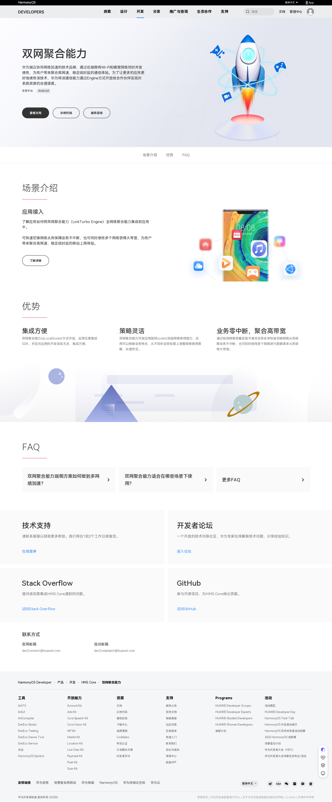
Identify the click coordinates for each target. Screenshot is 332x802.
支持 (224, 11)
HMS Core (88, 682)
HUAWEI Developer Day (280, 712)
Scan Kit (72, 768)
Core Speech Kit (77, 718)
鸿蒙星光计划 (273, 743)
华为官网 (42, 782)
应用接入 (33, 212)
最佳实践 (122, 718)
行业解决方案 (125, 749)
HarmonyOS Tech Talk (279, 718)
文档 (282, 11)
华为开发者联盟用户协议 (225, 797)
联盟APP (171, 762)
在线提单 (29, 551)
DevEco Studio (27, 724)
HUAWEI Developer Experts (233, 712)
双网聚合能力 (111, 682)
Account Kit (74, 705)
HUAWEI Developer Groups (233, 705)
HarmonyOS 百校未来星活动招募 (285, 731)
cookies (290, 797)
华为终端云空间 (134, 782)
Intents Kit (73, 737)
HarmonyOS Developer (35, 682)
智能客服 (171, 718)
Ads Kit (71, 712)
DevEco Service (28, 743)
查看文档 (35, 113)
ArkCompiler (26, 718)
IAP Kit (71, 731)
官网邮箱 (29, 644)
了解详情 (35, 260)
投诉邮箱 (101, 644)
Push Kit (72, 762)
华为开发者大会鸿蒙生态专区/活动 (285, 756)
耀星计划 (220, 731)
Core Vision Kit (76, 724)
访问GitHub (186, 609)
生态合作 (204, 11)
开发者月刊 (123, 756)
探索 (107, 11)
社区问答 (171, 724)
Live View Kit (75, 749)
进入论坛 (184, 551)
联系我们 (171, 743)
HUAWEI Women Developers (234, 724)
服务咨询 (97, 113)
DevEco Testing (28, 731)
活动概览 (270, 705)
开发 (140, 11)
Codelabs (123, 737)
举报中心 (171, 756)
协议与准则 (172, 749)
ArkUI (21, 712)
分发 (156, 11)
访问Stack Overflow (38, 609)
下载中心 (122, 724)
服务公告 (171, 705)
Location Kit (75, 743)
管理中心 (296, 11)
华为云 (155, 782)
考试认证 (122, 743)
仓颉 (20, 749)
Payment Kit (74, 756)
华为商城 (87, 782)
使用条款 (202, 797)
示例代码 (66, 113)
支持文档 (171, 712)
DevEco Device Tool (31, 737)
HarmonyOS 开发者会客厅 (281, 724)
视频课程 (122, 731)
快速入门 (171, 737)
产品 (60, 682)
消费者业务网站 (65, 782)
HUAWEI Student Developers (234, 718)
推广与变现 (178, 11)
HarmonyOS (108, 782)
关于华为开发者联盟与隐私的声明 (262, 797)
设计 (124, 11)
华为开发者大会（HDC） (280, 749)
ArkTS (22, 705)
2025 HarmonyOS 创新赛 (280, 737)
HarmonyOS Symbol (31, 756)
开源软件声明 (306, 797)
